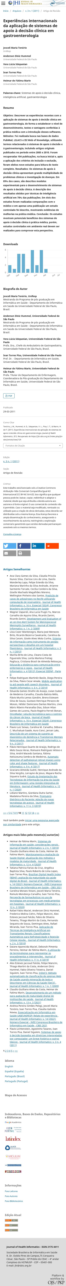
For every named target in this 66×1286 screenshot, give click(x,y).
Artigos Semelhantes (16, 569)
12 (26, 812)
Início (5, 10)
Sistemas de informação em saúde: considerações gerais (34, 843)
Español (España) (14, 1071)
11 (23, 812)
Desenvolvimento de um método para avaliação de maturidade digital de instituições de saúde (35, 996)
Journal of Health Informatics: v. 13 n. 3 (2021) (32, 1001)
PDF (10, 395)
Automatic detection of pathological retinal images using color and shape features (35, 760)
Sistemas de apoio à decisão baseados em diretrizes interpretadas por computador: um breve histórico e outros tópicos (36, 1037)
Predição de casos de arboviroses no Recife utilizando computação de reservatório (34, 599)
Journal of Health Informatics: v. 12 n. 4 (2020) (33, 863)
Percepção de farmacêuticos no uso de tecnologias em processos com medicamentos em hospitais (35, 900)
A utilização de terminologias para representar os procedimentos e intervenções (35, 953)
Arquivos (17, 10)
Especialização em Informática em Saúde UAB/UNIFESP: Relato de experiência (34, 1014)
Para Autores (11, 1196)
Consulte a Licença (12, 534)
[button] (9, 546)
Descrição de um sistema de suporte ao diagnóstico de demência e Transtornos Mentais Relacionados (36, 737)
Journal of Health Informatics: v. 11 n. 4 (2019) (33, 958)
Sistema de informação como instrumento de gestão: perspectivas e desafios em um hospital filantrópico (35, 643)
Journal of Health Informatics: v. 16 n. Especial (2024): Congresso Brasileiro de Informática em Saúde (36, 605)
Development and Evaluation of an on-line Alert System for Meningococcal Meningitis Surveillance (35, 622)
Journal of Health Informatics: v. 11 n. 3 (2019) (32, 804)
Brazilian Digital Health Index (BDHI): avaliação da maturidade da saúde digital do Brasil (35, 877)
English (9, 1066)
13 (29, 812)
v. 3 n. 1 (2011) (32, 10)
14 (32, 812)
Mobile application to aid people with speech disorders (36, 683)
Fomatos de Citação (15, 445)
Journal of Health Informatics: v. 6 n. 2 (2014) (36, 686)
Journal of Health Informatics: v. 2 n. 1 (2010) (34, 847)
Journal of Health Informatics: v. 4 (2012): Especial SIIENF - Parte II (35, 671)
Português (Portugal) (16, 1081)
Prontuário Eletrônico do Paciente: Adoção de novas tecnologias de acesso (32, 799)
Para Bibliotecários (14, 1201)
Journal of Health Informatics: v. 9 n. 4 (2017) (34, 765)
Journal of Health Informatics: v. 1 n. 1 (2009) (34, 986)
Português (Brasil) (15, 1076)
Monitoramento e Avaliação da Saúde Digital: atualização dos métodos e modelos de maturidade (34, 858)
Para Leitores (11, 1191)
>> (38, 812)
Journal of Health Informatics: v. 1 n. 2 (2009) (33, 627)
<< (4, 812)
